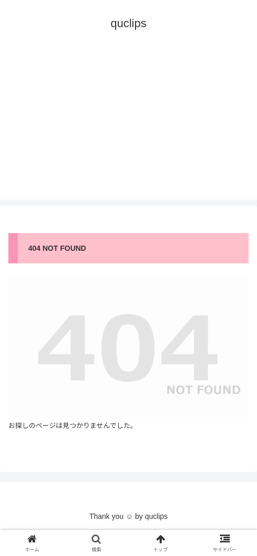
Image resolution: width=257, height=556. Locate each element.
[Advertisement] (128, 126)
